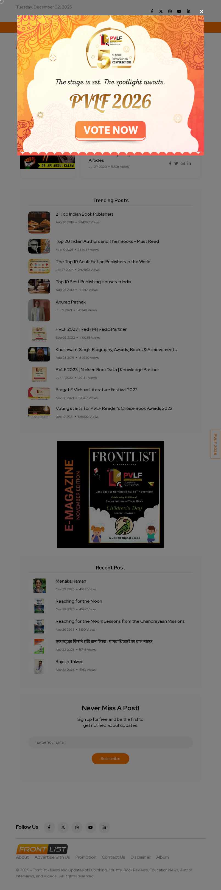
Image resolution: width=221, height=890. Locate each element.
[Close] (110, 11)
